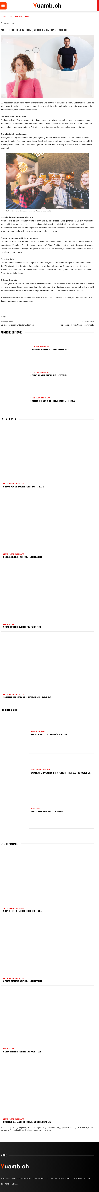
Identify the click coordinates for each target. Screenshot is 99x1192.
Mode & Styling (38, 731)
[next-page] (6, 833)
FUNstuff (35, 808)
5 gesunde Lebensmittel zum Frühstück (22, 627)
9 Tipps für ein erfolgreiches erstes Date (49, 349)
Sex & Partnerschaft (19, 16)
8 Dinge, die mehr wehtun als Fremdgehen (48, 375)
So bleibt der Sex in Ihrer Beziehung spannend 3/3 (52, 400)
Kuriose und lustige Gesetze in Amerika (77, 325)
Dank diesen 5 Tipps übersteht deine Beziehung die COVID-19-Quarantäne (60, 772)
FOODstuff (8, 624)
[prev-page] (2, 833)
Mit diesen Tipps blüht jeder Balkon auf (17, 325)
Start (3, 16)
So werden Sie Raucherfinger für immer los (49, 734)
